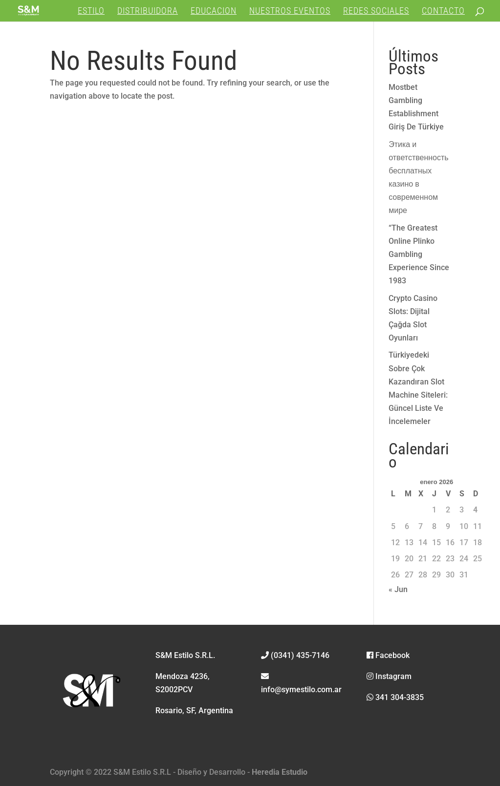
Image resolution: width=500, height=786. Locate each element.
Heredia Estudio (279, 772)
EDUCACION (214, 11)
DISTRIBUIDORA (147, 11)
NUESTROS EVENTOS (289, 11)
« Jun (398, 589)
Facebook (388, 655)
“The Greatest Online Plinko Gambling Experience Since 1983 (419, 254)
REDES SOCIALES (376, 11)
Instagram (389, 676)
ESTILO (91, 11)
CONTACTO (443, 11)
